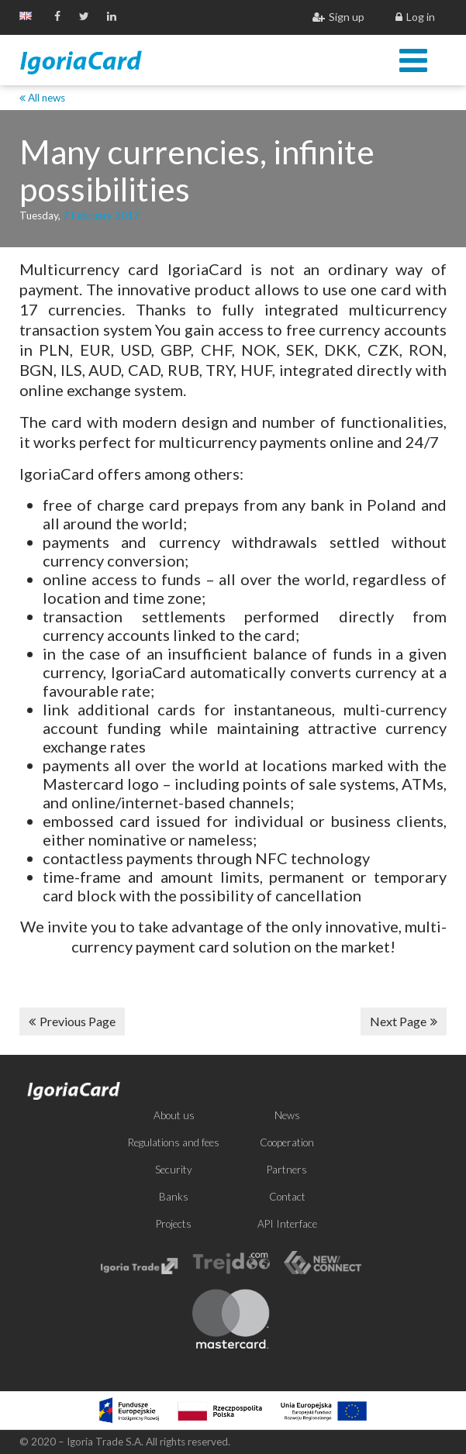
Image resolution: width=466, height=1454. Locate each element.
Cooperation (287, 1142)
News (287, 1115)
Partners (287, 1169)
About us (174, 1115)
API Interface (287, 1224)
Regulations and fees (173, 1142)
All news (42, 97)
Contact (287, 1196)
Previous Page (72, 1021)
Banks (173, 1196)
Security (173, 1169)
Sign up (338, 16)
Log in (415, 16)
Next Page (403, 1021)
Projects (174, 1224)
